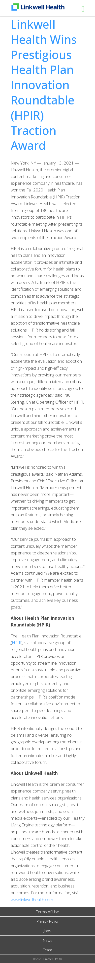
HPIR (16, 642)
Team (47, 949)
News (47, 940)
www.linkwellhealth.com (32, 899)
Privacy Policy (47, 921)
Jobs (47, 930)
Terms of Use (47, 911)
